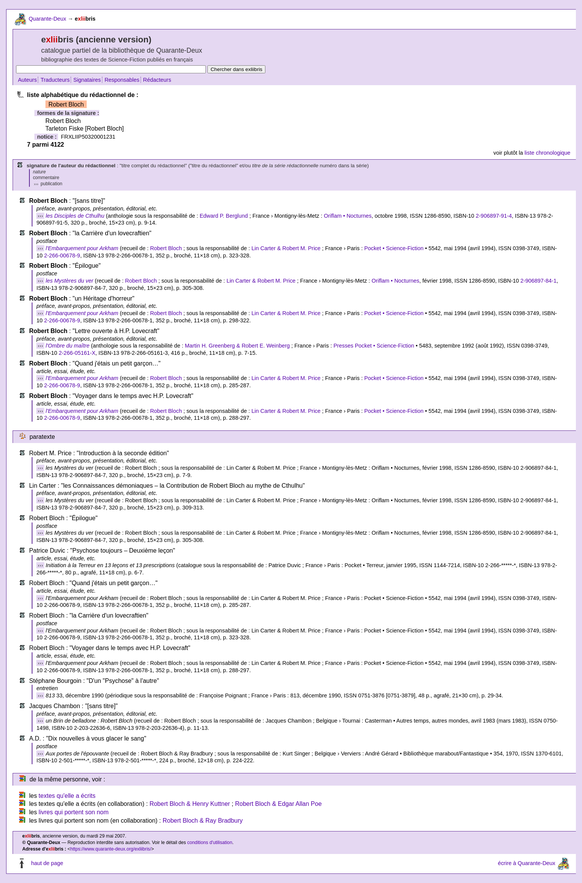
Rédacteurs (157, 80)
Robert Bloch (166, 248)
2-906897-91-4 (494, 216)
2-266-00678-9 (62, 255)
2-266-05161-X (77, 353)
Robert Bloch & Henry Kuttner (189, 804)
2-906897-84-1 (538, 281)
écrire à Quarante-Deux (526, 863)
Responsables (122, 80)
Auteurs (27, 80)
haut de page (47, 863)
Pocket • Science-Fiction (394, 248)
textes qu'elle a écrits (67, 795)
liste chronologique (548, 153)
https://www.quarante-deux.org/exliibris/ (110, 849)
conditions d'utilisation (209, 842)
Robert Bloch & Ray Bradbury (203, 820)
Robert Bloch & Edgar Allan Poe (278, 804)
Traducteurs (55, 80)
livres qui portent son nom (73, 812)
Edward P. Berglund (224, 216)
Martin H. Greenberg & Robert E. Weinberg (237, 346)
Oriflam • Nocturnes (348, 216)
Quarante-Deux (47, 19)
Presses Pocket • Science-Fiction (373, 346)
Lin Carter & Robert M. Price (286, 248)
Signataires (87, 80)
